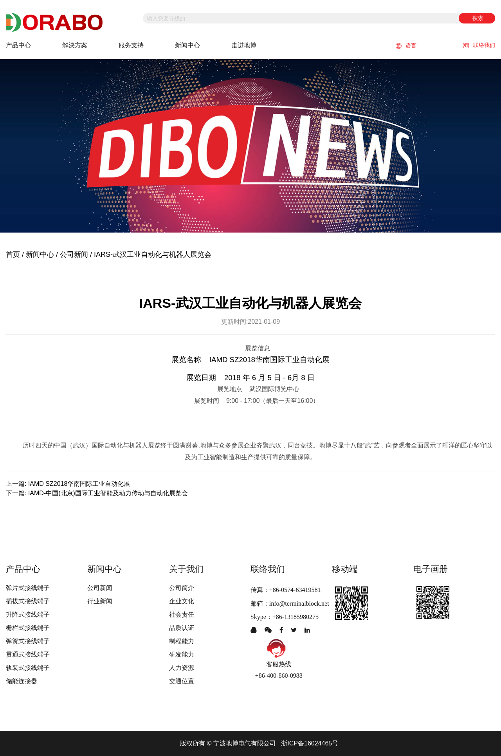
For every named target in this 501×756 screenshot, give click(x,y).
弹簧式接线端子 (28, 641)
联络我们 (479, 45)
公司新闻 (74, 254)
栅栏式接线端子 (28, 627)
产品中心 (18, 45)
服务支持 (131, 45)
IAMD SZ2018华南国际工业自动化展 (79, 483)
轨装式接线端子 (28, 667)
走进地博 (243, 45)
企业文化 (181, 601)
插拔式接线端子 (28, 601)
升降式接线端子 (28, 614)
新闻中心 (187, 45)
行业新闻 (99, 601)
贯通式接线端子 (28, 654)
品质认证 (181, 627)
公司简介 (181, 588)
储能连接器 (21, 681)
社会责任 (181, 614)
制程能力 (181, 641)
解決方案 (74, 45)
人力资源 (181, 667)
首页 (13, 254)
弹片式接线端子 (28, 588)
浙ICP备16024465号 (309, 743)
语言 (406, 45)
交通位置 (181, 681)
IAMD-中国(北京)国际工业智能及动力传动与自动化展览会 (108, 493)
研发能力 (181, 654)
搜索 (477, 18)
